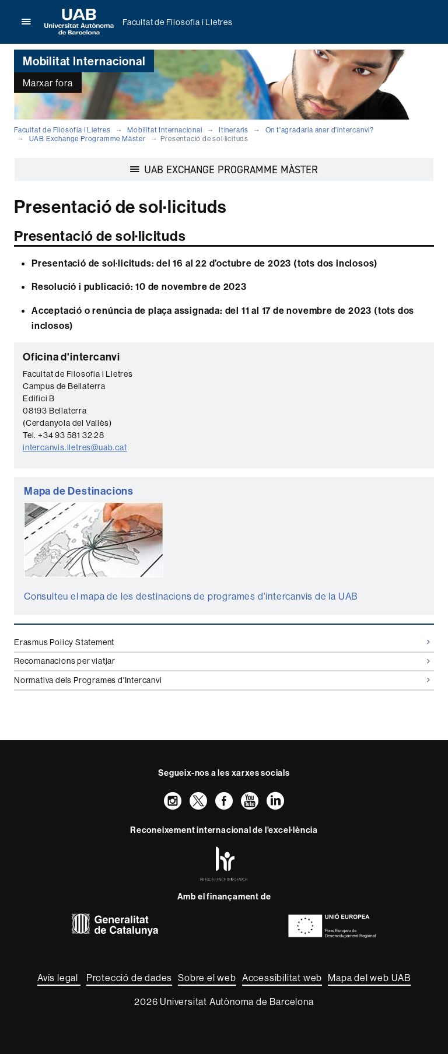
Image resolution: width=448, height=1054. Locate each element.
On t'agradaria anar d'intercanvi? (319, 129)
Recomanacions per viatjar (222, 661)
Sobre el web (207, 977)
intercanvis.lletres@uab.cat (75, 447)
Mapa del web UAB (369, 977)
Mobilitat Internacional (164, 129)
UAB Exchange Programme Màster (87, 138)
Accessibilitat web (282, 977)
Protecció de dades (129, 977)
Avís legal (58, 977)
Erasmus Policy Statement (222, 642)
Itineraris (234, 129)
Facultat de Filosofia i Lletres (178, 22)
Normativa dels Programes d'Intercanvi (222, 680)
